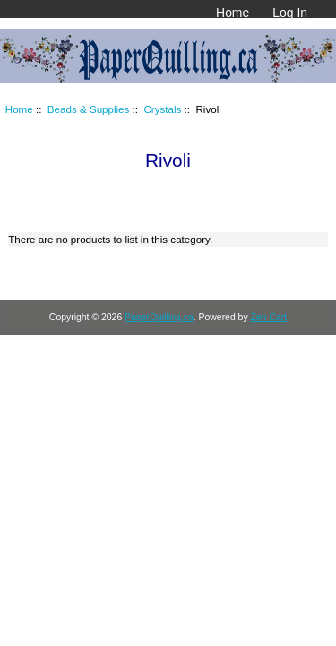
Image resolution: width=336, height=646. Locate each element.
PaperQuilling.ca (159, 317)
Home (232, 12)
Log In (289, 12)
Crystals (162, 109)
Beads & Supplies (88, 109)
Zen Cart (269, 317)
